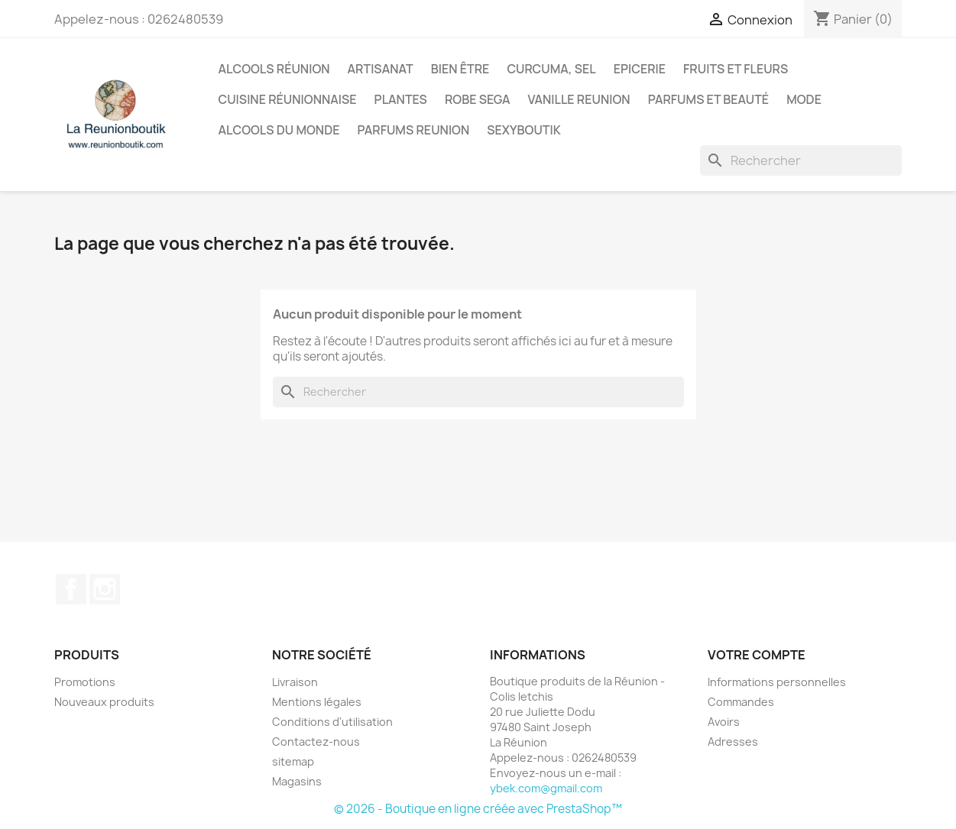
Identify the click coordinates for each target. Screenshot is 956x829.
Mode (804, 99)
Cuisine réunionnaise (288, 99)
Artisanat (380, 68)
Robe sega (477, 99)
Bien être (460, 68)
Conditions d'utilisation (332, 721)
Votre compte (756, 654)
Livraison (295, 682)
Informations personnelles (777, 682)
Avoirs (724, 721)
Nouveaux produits (104, 702)
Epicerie (640, 68)
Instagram (104, 589)
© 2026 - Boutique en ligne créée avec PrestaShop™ (478, 809)
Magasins (297, 781)
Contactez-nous (316, 741)
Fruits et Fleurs (735, 68)
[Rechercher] (801, 160)
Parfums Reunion (414, 129)
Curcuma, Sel (551, 68)
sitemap (293, 761)
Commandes (741, 702)
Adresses (733, 741)
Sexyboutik (524, 129)
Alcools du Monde (279, 129)
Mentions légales (316, 702)
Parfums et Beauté (708, 99)
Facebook (71, 589)
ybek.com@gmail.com (546, 788)
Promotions (84, 682)
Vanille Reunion (579, 99)
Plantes (400, 99)
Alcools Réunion (274, 68)
